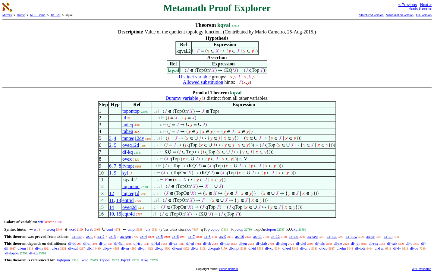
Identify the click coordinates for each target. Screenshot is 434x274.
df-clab (261, 243)
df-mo (225, 243)
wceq (51, 229)
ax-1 (89, 236)
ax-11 (257, 236)
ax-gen (125, 236)
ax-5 (159, 236)
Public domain (228, 269)
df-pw (107, 248)
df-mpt (234, 248)
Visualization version (400, 15)
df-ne (338, 243)
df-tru (138, 243)
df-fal (155, 243)
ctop (240, 229)
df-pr (142, 248)
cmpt (131, 229)
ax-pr (370, 236)
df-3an (119, 243)
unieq (127, 124)
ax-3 (112, 236)
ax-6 (175, 236)
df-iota (360, 248)
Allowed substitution (203, 82)
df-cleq (281, 243)
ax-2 (100, 236)
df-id (252, 248)
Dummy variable (181, 98)
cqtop (215, 229)
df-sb (207, 243)
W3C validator (421, 269)
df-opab (214, 248)
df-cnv (305, 248)
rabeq (127, 131)
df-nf (190, 243)
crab (89, 229)
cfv (148, 229)
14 (111, 207)
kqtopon (63, 260)
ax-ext (293, 236)
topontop (131, 111)
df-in (38, 248)
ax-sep (312, 236)
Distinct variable (195, 76)
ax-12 (275, 236)
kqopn (105, 260)
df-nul (73, 248)
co (189, 229)
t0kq (144, 260)
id (124, 117)
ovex (127, 159)
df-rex (373, 243)
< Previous (407, 4)
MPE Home (38, 15)
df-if (90, 248)
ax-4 (143, 236)
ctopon (270, 229)
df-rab (392, 243)
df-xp (269, 248)
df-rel (286, 248)
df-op (159, 248)
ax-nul (332, 236)
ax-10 (239, 236)
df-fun (380, 248)
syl (125, 172)
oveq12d (130, 145)
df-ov (414, 248)
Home (21, 15)
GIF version (424, 15)
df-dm (341, 248)
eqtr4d (128, 213)
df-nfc (320, 243)
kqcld (125, 260)
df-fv (397, 248)
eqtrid (128, 200)
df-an (87, 243)
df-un (21, 248)
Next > (426, 4)
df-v (409, 243)
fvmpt (128, 165)
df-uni (177, 248)
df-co (323, 248)
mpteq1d (130, 193)
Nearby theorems (420, 8)
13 (118, 200)
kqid (84, 260)
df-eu (243, 243)
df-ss (55, 248)
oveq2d (129, 207)
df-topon (12, 253)
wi (36, 229)
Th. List (56, 15)
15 (118, 213)
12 (111, 193)
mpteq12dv (133, 138)
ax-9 (222, 236)
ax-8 (207, 236)
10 (111, 213)
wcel (72, 229)
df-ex (173, 243)
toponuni (131, 186)
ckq (294, 229)
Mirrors (7, 15)
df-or (103, 243)
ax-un (388, 236)
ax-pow (351, 236)
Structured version (371, 15)
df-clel (301, 243)
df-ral (355, 243)
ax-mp (77, 236)
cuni (109, 229)
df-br (195, 248)
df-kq (127, 152)
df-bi (72, 243)
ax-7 (191, 236)
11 (111, 200)
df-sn (125, 248)
